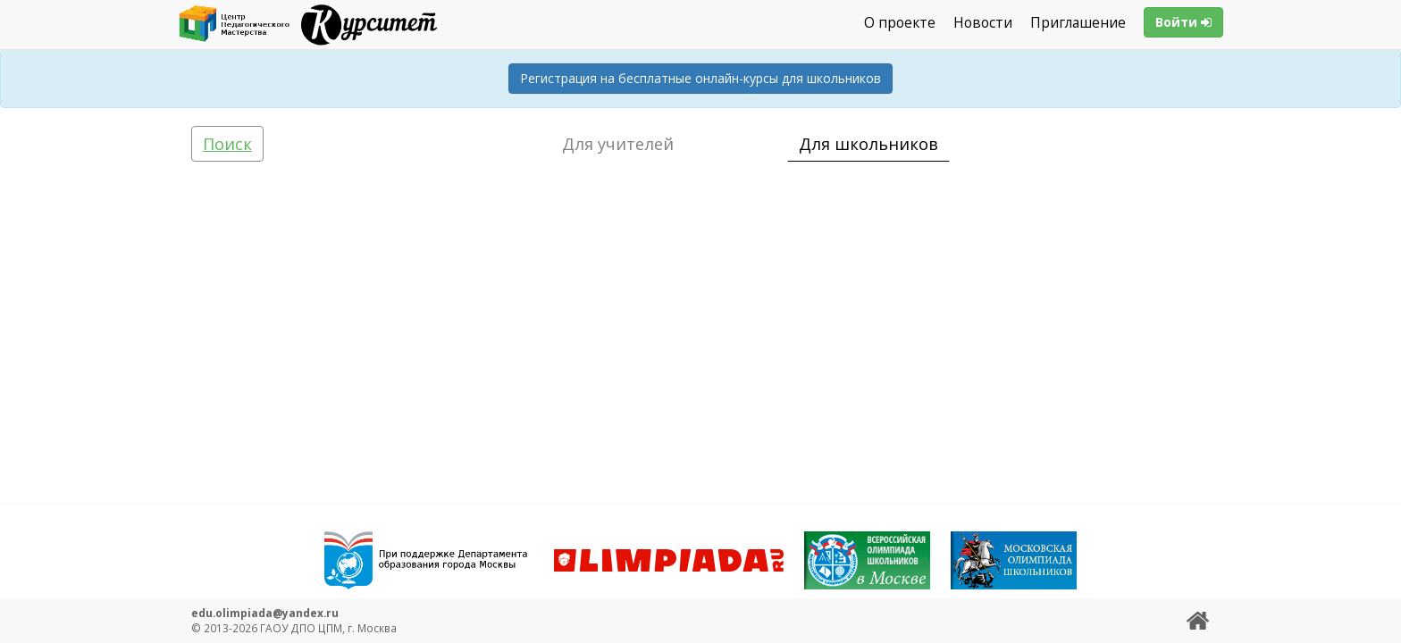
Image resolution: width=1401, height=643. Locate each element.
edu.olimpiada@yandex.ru (265, 612)
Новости (982, 22)
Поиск (227, 143)
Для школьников (868, 143)
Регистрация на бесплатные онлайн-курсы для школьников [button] (700, 78)
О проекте (899, 22)
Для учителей (618, 143)
